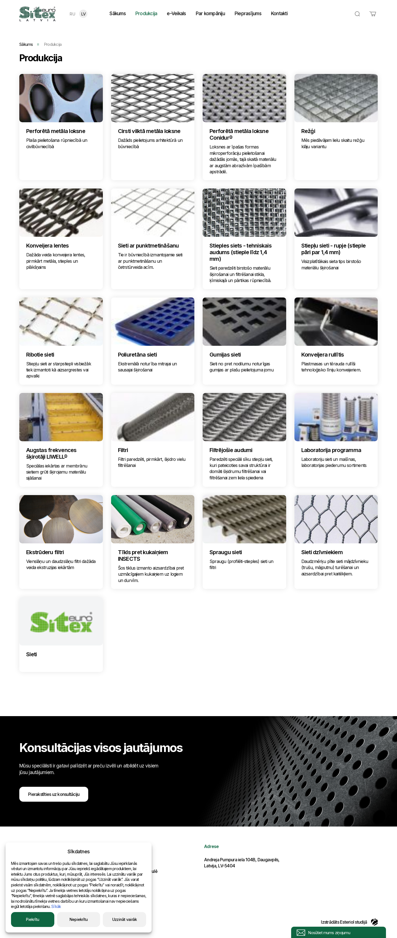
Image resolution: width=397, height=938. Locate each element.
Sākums (117, 13)
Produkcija (146, 13)
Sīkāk (56, 906)
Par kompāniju (210, 13)
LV (83, 14)
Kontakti (279, 13)
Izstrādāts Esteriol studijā (349, 922)
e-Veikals (176, 13)
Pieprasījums (248, 13)
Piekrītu (32, 919)
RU (72, 14)
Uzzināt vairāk (124, 919)
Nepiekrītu (78, 919)
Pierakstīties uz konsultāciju (53, 794)
